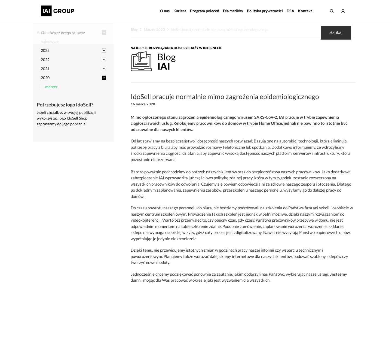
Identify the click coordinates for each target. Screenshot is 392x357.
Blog (134, 29)
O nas (165, 10)
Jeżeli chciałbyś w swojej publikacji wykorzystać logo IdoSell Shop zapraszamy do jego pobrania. (66, 118)
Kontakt (305, 10)
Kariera (179, 10)
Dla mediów (233, 10)
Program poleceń (204, 10)
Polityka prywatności (265, 10)
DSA (290, 10)
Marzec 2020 (154, 29)
